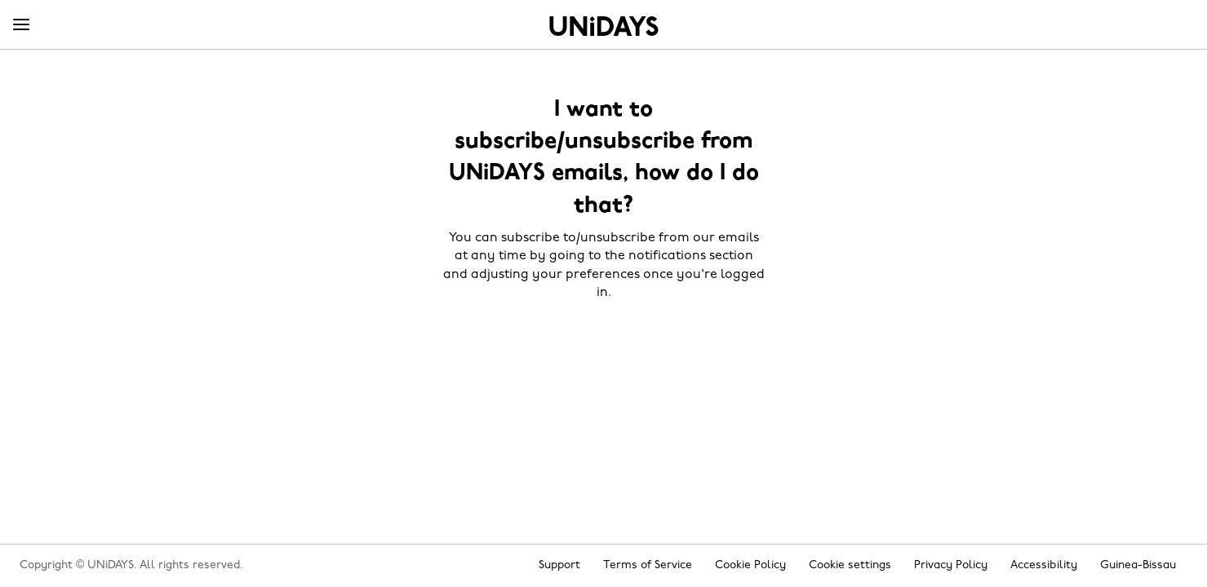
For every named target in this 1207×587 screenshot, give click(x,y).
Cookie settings (850, 565)
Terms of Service (647, 565)
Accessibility (1043, 565)
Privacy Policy (950, 565)
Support (559, 565)
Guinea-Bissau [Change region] (1138, 565)
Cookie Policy (750, 565)
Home (604, 26)
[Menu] (21, 25)
